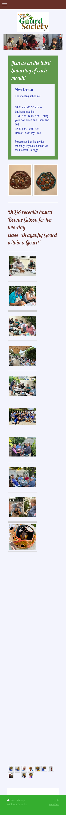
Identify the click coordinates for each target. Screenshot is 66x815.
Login (56, 800)
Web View (54, 804)
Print (11, 800)
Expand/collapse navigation (33, 4)
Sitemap (21, 800)
